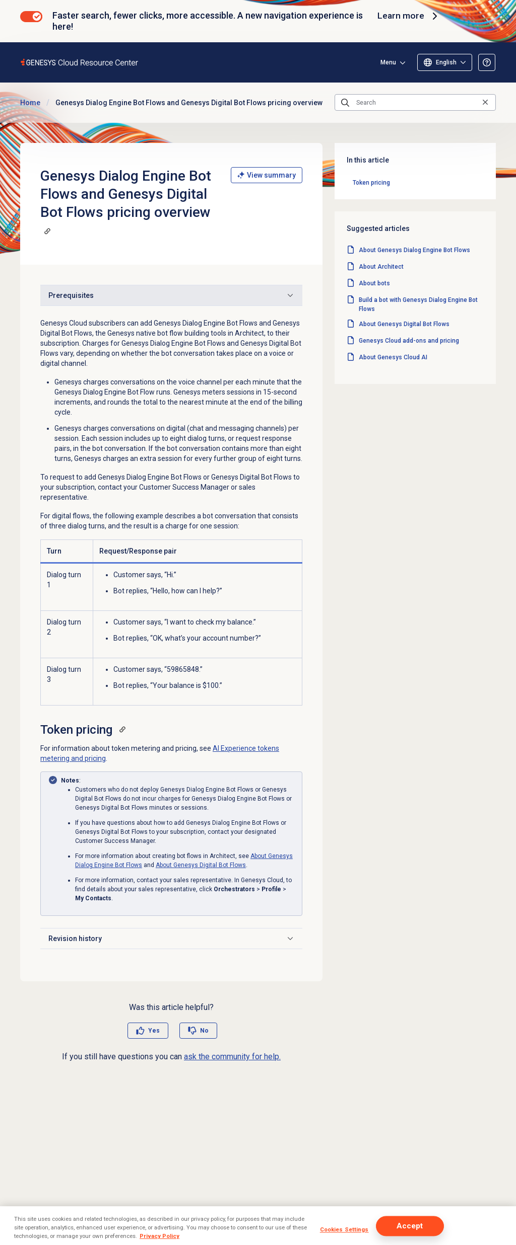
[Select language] (444, 62)
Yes (154, 1030)
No (204, 1030)
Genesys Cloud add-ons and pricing (409, 340)
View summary (266, 175)
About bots (374, 283)
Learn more (408, 16)
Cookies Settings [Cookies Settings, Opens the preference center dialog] (344, 1229)
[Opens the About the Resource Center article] (486, 62)
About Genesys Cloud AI (393, 357)
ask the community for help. (232, 1056)
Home (30, 103)
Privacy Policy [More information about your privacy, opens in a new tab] (159, 1235)
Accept (410, 1225)
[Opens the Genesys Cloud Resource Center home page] (80, 62)
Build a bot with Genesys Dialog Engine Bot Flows (418, 304)
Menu (388, 62)
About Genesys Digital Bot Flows (201, 865)
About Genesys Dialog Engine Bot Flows (414, 250)
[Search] (415, 103)
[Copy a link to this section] (47, 231)
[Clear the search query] (485, 102)
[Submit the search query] (345, 103)
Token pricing (371, 182)
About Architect (381, 266)
